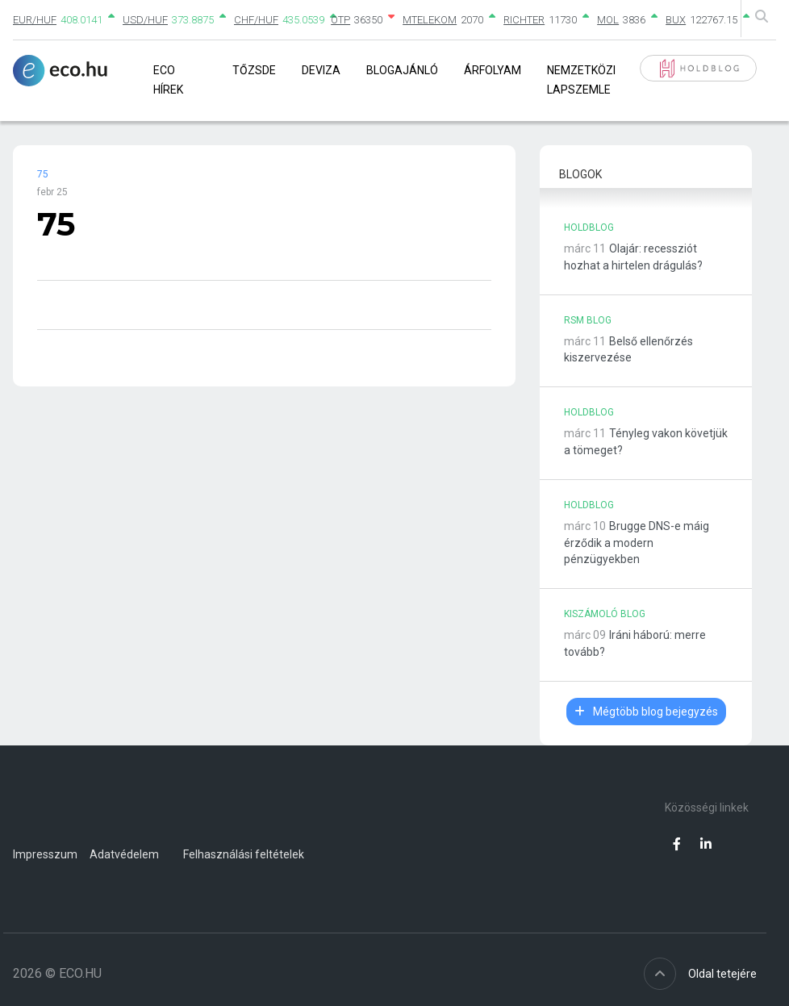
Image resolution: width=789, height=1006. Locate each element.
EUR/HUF (34, 20)
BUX (676, 20)
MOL (608, 20)
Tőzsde (254, 70)
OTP (340, 20)
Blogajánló (402, 70)
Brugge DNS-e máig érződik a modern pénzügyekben (636, 543)
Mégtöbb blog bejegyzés (646, 711)
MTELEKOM (430, 20)
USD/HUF (145, 20)
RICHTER (524, 20)
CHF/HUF (256, 20)
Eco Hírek (168, 79)
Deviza (321, 70)
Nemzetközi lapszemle (581, 79)
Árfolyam (492, 70)
